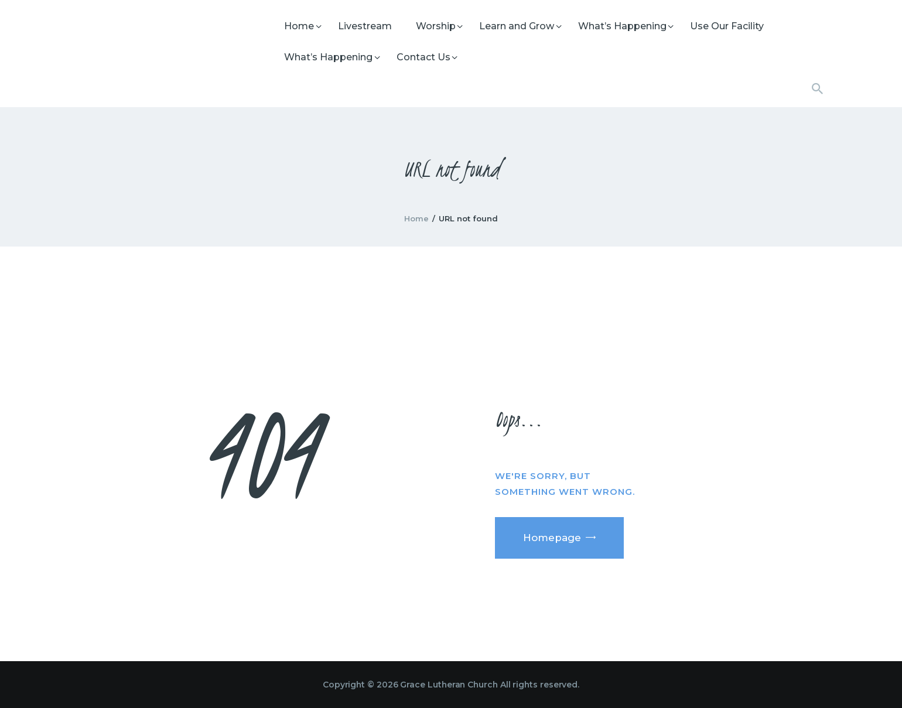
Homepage (552, 537)
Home (416, 218)
